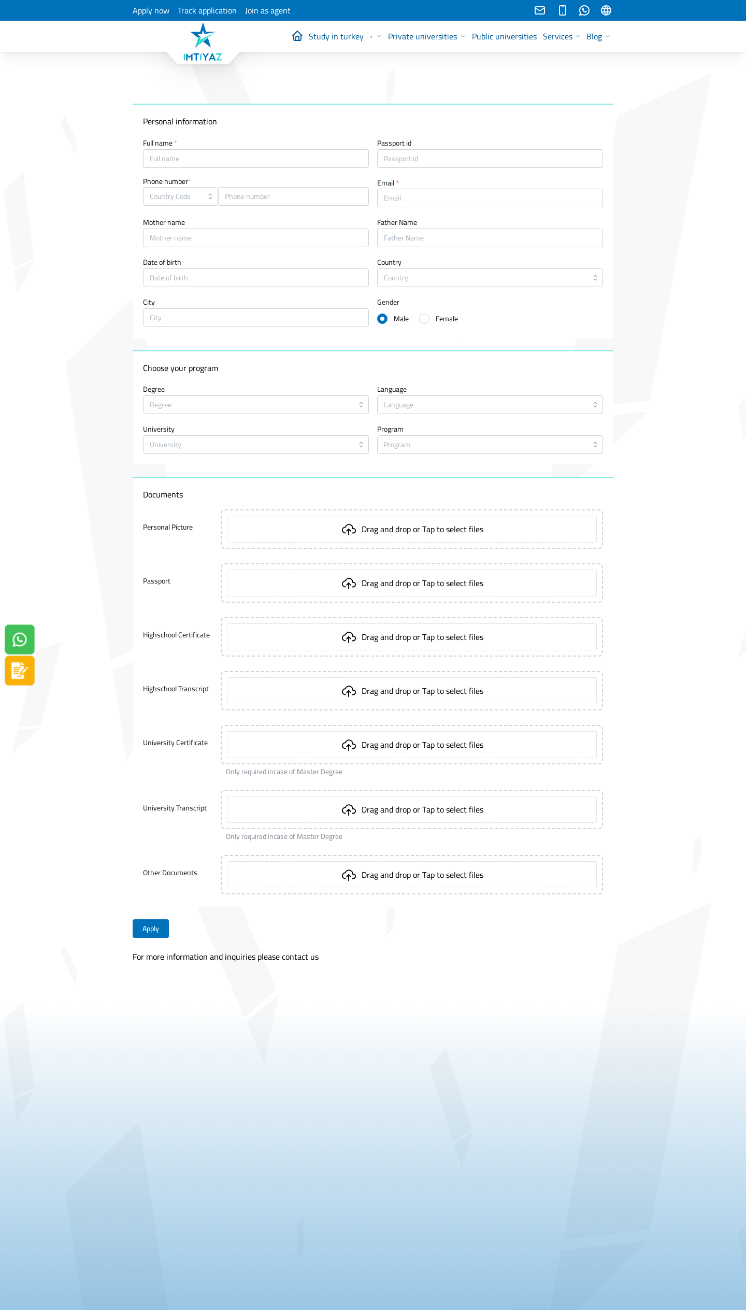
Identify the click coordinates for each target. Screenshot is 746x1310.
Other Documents (170, 872)
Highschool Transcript (176, 688)
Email (388, 183)
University (159, 429)
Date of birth (162, 262)
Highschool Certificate (176, 635)
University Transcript (175, 808)
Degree (154, 389)
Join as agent (268, 10)
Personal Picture (168, 527)
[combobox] (180, 196)
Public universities (504, 36)
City (149, 302)
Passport (156, 581)
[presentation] (412, 529)
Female (447, 319)
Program (390, 429)
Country (389, 262)
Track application (207, 10)
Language (392, 389)
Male (401, 319)
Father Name (397, 223)
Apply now (151, 10)
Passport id (394, 143)
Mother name (164, 223)
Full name (160, 143)
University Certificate (175, 742)
